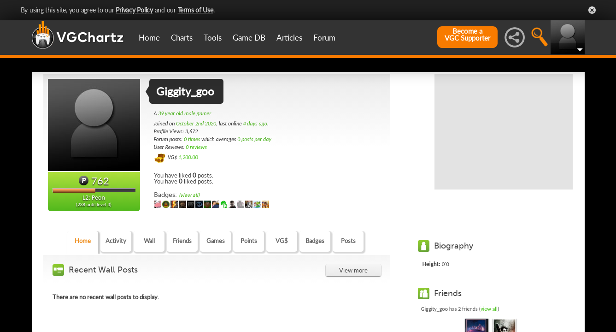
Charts (182, 37)
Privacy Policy (134, 10)
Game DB (249, 37)
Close (592, 10)
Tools (213, 37)
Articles (289, 37)
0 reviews (196, 147)
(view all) (189, 195)
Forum (324, 37)
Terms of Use (195, 10)
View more (353, 270)
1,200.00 (188, 157)
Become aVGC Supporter (467, 35)
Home (149, 37)
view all (489, 309)
